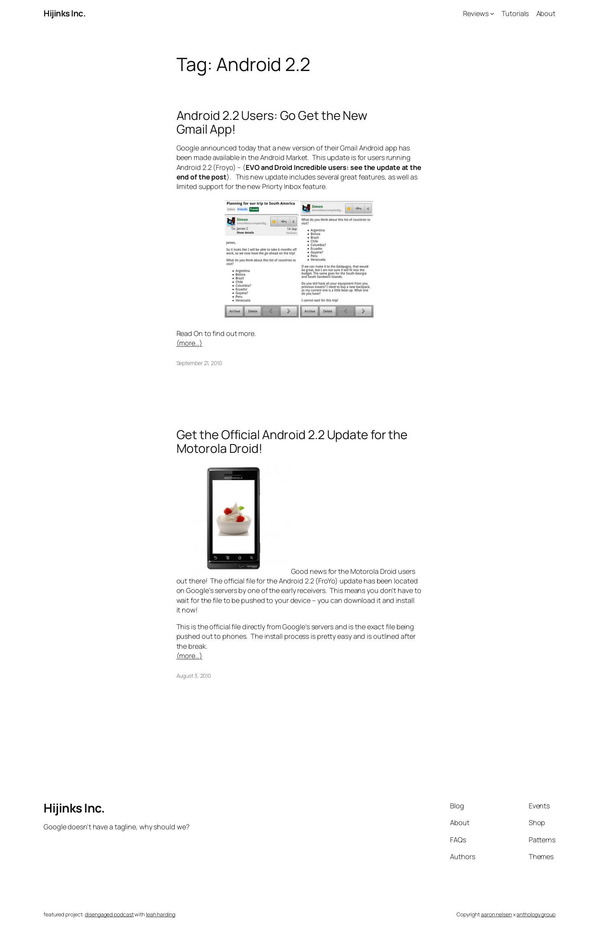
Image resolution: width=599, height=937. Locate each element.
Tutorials (515, 13)
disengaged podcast (109, 914)
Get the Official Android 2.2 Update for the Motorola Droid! (292, 441)
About (546, 13)
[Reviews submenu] (492, 13)
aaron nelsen (496, 914)
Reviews (475, 13)
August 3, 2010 (193, 675)
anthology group (535, 914)
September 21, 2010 (199, 363)
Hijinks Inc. (65, 13)
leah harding (160, 914)
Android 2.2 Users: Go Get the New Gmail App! (272, 122)
